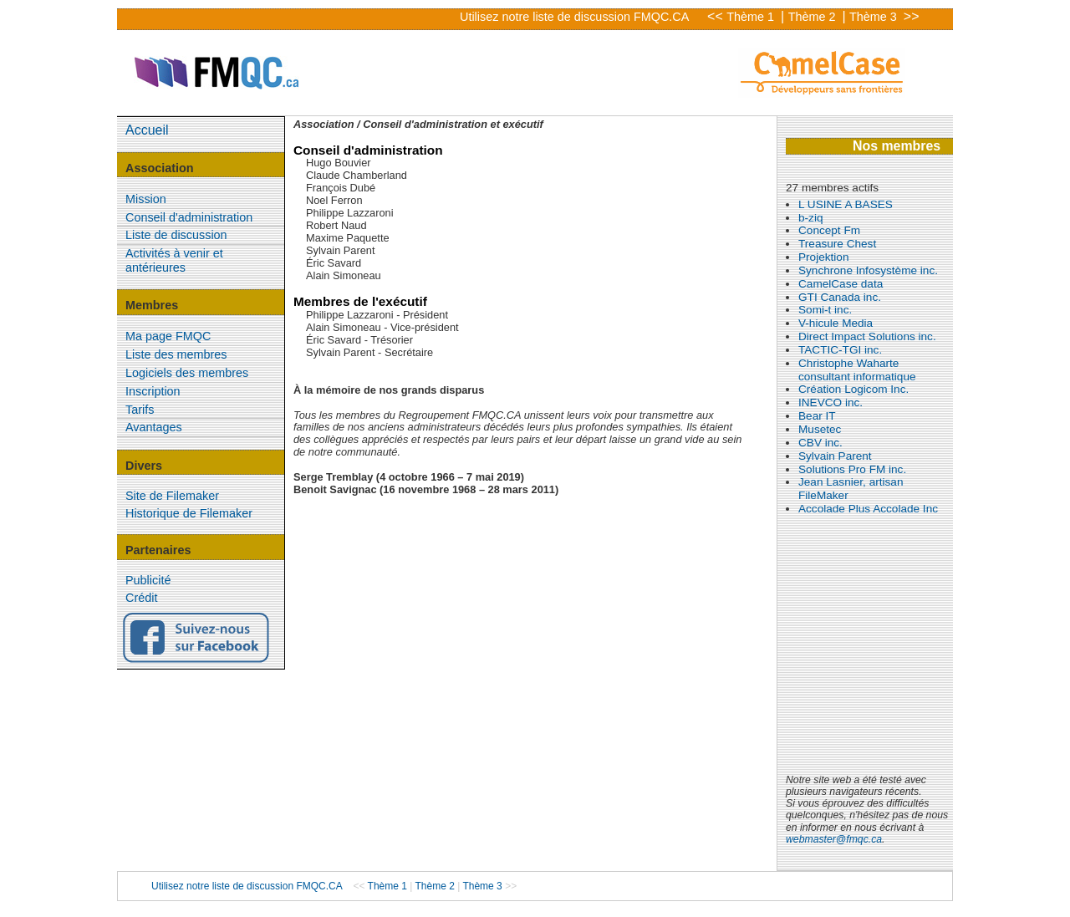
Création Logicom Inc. (853, 389)
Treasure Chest (837, 243)
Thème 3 (874, 16)
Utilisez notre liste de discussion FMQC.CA (574, 16)
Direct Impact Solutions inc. (867, 336)
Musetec (819, 429)
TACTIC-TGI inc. (840, 350)
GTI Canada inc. (839, 297)
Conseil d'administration (188, 217)
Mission (145, 199)
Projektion (823, 257)
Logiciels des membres (186, 373)
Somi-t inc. (825, 309)
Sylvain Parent (835, 456)
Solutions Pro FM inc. (852, 469)
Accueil (147, 130)
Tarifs (139, 409)
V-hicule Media (835, 323)
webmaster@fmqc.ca (834, 839)
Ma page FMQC (168, 336)
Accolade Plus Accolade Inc (868, 508)
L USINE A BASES (845, 204)
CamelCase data (840, 284)
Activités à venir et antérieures (174, 260)
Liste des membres (176, 354)
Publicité (148, 580)
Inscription (153, 391)
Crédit (141, 597)
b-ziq (810, 217)
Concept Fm (829, 230)
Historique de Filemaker (188, 513)
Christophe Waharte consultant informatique (857, 370)
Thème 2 (813, 16)
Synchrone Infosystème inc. (868, 270)
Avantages (153, 427)
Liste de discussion (176, 235)
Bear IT (817, 416)
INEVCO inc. (830, 402)
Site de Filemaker (172, 495)
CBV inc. (820, 442)
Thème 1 (751, 16)
